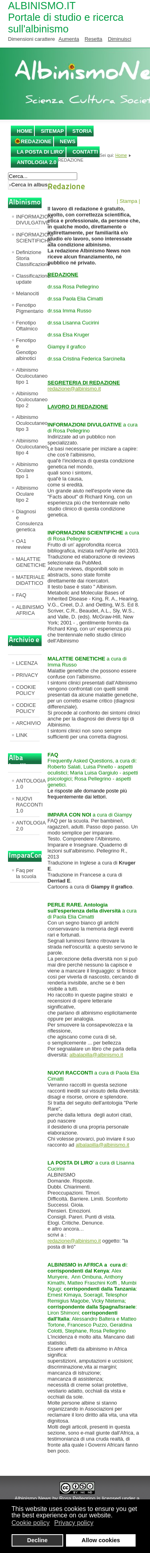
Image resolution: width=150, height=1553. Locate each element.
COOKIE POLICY (26, 690)
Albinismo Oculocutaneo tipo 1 (28, 376)
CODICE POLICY (26, 708)
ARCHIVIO (28, 723)
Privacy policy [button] (74, 1522)
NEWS (68, 141)
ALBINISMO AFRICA (28, 610)
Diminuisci (119, 39)
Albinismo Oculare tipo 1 (27, 470)
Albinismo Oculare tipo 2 (27, 494)
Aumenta (68, 39)
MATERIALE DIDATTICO (28, 580)
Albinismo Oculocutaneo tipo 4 (28, 447)
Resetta (93, 39)
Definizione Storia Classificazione (28, 258)
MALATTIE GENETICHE (28, 562)
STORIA (82, 131)
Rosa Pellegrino (77, 1498)
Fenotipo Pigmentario (28, 308)
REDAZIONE (36, 141)
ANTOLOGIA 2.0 (36, 162)
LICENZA (27, 663)
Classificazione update (28, 279)
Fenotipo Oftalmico (27, 326)
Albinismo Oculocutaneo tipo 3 (28, 423)
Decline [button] (37, 1540)
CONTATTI (85, 152)
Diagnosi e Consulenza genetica (28, 520)
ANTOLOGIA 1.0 (28, 784)
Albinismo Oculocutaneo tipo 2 (28, 399)
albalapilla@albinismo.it (96, 1055)
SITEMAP (52, 131)
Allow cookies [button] (101, 1540)
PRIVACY (27, 675)
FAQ (21, 595)
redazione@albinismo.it (74, 389)
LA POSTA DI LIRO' (40, 152)
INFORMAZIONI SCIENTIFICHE (28, 238)
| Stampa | (128, 201)
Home (24, 131)
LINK (21, 735)
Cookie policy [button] (31, 1522)
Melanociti (27, 293)
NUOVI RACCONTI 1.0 (28, 805)
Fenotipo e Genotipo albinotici (26, 349)
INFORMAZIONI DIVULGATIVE (28, 220)
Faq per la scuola (26, 873)
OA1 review (23, 544)
